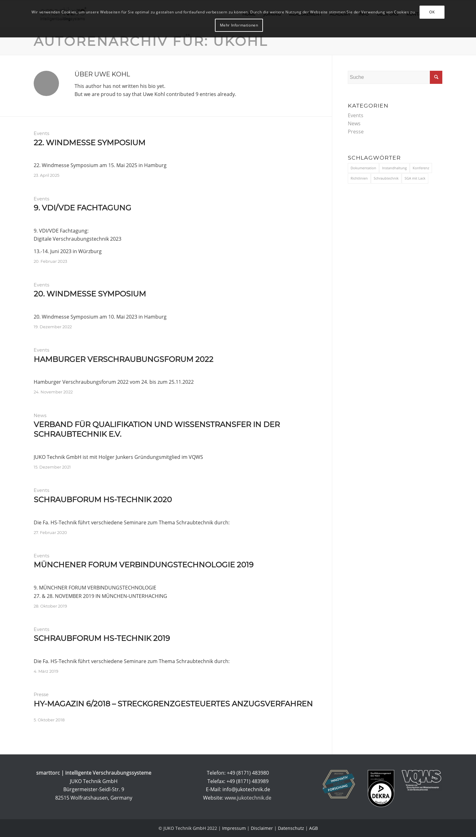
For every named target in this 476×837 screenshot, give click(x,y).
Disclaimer (262, 828)
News (40, 415)
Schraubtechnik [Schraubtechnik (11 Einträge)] (386, 178)
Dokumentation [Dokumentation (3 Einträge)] (363, 168)
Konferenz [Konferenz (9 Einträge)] (421, 168)
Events (41, 133)
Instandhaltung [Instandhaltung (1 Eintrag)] (394, 168)
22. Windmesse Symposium (89, 142)
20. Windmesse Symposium (90, 293)
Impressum (234, 828)
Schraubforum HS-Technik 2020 (103, 499)
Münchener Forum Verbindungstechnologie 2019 (144, 564)
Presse (41, 694)
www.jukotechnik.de (249, 797)
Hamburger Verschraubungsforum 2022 (123, 359)
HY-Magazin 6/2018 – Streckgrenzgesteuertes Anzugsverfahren (173, 703)
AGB (313, 828)
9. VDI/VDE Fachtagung (82, 207)
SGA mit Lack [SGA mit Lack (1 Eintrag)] (415, 178)
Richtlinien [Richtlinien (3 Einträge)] (359, 178)
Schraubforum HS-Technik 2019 (102, 638)
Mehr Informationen (239, 25)
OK (432, 12)
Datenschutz (291, 828)
